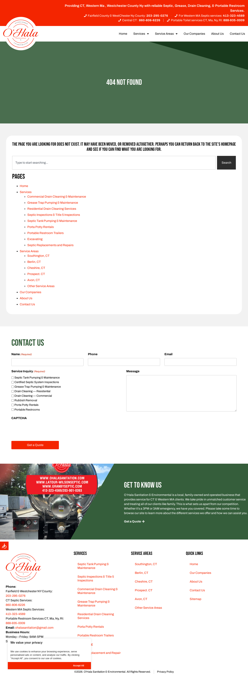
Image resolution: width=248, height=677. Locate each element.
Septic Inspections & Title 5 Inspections (53, 214)
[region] (49, 653)
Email (168, 354)
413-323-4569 (15, 614)
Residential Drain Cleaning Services (51, 208)
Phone (92, 354)
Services (141, 33)
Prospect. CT (36, 274)
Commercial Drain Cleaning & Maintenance (56, 196)
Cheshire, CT (36, 267)
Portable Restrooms (27, 409)
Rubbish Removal (25, 400)
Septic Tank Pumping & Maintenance (52, 220)
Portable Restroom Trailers (45, 233)
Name (21, 354)
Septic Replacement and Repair (99, 652)
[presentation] (40, 429)
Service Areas (166, 33)
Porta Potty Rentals (40, 227)
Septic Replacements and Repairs (50, 245)
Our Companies (194, 33)
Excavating (35, 239)
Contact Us (237, 33)
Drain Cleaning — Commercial (33, 395)
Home (123, 33)
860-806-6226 (15, 604)
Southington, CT (38, 255)
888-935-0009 (15, 623)
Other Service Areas (40, 286)
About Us (217, 33)
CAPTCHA (19, 418)
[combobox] (114, 163)
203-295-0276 (15, 595)
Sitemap (195, 599)
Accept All (78, 665)
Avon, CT (33, 280)
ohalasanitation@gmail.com (34, 627)
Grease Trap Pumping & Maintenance (52, 202)
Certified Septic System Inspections (36, 382)
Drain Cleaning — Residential (32, 391)
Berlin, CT (34, 261)
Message (132, 371)
